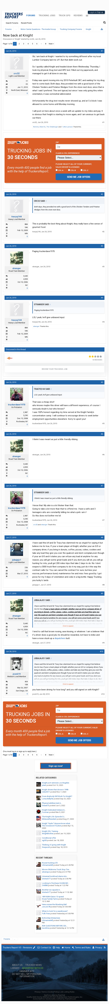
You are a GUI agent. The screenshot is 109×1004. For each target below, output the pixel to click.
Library (15, 968)
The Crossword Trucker (51, 826)
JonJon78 (46, 907)
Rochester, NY (22, 421)
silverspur (46, 872)
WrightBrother (47, 833)
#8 (102, 537)
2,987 (25, 412)
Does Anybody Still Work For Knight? (57, 796)
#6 (102, 434)
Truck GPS (64, 15)
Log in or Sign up (96, 12)
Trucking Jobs (47, 15)
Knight (17, 39)
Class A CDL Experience (68, 153)
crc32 (32, 39)
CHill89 (45, 885)
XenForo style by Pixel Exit (54, 995)
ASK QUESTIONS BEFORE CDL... (55, 926)
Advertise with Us (32, 968)
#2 (102, 194)
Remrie (36, 127)
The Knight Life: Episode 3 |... (53, 817)
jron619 (17, 674)
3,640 (25, 276)
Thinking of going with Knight (54, 845)
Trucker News (33, 965)
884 (26, 224)
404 (26, 682)
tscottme (45, 928)
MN (26, 233)
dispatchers (59, 638)
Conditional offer (49, 838)
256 (26, 567)
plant (44, 785)
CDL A (59, 170)
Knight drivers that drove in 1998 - (55, 790)
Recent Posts (26, 23)
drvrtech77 (46, 879)
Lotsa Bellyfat (47, 799)
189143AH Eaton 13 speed (53, 897)
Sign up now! (56, 766)
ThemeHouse (70, 999)
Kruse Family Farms (50, 899)
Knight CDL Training (50, 831)
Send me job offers (78, 176)
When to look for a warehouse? (55, 911)
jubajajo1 (16, 560)
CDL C (84, 170)
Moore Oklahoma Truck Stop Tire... (56, 869)
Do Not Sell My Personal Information (27, 975)
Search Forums (12, 23)
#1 (102, 51)
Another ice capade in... (51, 890)
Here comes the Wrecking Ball (54, 904)
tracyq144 (16, 216)
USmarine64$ (47, 865)
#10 (101, 651)
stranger (16, 268)
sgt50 (44, 840)
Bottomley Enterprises (51, 918)
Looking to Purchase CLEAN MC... (55, 883)
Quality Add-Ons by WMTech (55, 997)
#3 (102, 246)
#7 (102, 486)
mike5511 (46, 792)
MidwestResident (49, 819)
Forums (30, 15)
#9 (102, 593)
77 (27, 81)
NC (26, 285)
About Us (17, 965)
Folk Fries (46, 913)
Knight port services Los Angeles (55, 783)
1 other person (67, 127)
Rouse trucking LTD (50, 863)
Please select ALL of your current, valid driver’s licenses (74, 165)
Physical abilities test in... (52, 803)
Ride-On (43, 127)
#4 (102, 298)
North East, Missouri (19, 90)
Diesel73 (45, 805)
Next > (51, 44)
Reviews (78, 15)
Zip (57, 142)
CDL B (72, 170)
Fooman (45, 812)
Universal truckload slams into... (55, 876)
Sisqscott (46, 847)
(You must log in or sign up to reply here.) (19, 751)
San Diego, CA (22, 691)
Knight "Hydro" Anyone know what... (56, 823)
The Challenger (52, 127)
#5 (102, 382)
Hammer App (26, 971)
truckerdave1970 (16, 404)
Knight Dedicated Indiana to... (54, 810)
